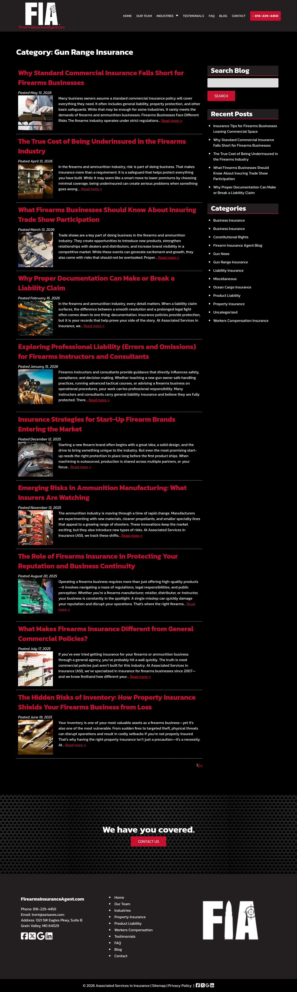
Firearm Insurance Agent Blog (237, 245)
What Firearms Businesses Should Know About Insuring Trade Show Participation (107, 214)
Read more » (171, 120)
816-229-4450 (265, 15)
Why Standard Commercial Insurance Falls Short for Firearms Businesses (101, 78)
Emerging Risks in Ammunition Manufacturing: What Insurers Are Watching (102, 492)
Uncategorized (225, 312)
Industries (165, 15)
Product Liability (227, 295)
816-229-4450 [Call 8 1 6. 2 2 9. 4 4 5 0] (44, 909)
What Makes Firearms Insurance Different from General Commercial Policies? (106, 634)
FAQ (212, 15)
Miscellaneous (225, 278)
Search (221, 96)
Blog (223, 15)
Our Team (144, 15)
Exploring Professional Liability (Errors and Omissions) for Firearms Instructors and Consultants (107, 351)
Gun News (221, 253)
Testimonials (193, 15)
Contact (238, 15)
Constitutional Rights (230, 237)
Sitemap (159, 985)
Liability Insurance (228, 270)
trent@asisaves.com (48, 914)
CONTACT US (148, 841)
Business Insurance (229, 220)
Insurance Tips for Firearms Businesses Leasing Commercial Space (245, 128)
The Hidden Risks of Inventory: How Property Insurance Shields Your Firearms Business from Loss (107, 702)
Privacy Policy (180, 985)
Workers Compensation (133, 930)
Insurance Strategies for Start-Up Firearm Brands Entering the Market (96, 424)
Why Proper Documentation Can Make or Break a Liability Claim (96, 283)
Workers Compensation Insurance (240, 320)
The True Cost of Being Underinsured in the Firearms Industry (102, 146)
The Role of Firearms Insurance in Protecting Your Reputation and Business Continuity (98, 561)
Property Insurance (229, 304)
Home (127, 15)
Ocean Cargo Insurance (232, 287)
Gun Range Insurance (230, 262)
